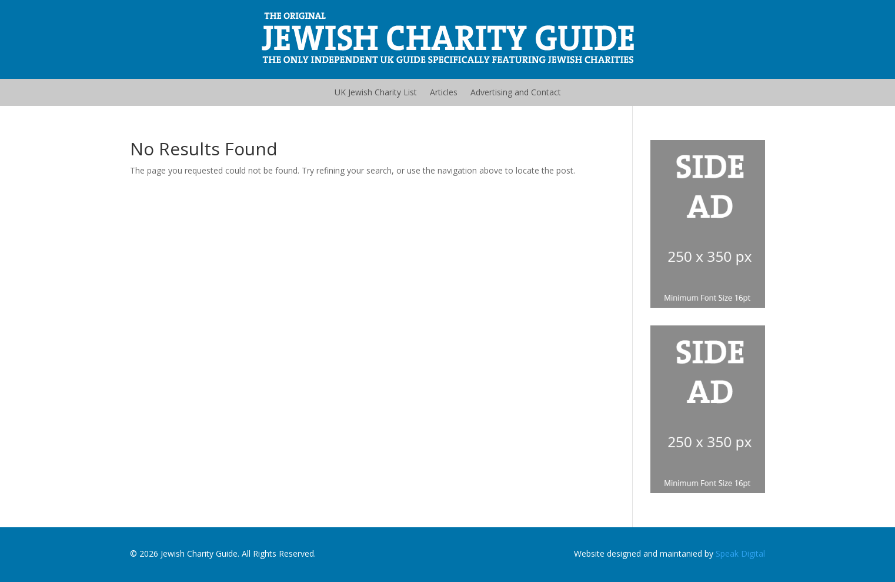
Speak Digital (740, 553)
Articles (443, 92)
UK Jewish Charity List (376, 92)
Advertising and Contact (515, 92)
